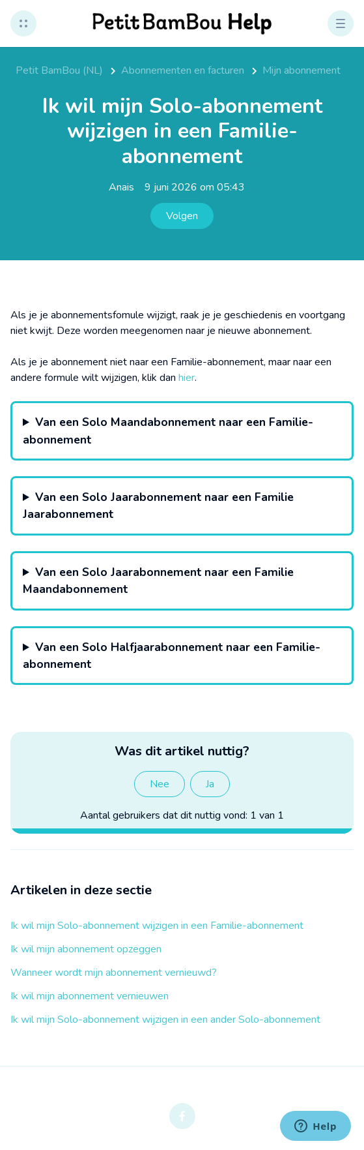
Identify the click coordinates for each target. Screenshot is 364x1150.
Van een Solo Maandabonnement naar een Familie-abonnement (168, 430)
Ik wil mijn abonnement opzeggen (85, 949)
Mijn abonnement (301, 70)
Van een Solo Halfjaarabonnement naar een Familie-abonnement (171, 655)
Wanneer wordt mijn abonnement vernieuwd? (113, 972)
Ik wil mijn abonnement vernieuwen (89, 996)
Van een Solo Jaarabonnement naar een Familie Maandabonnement (158, 580)
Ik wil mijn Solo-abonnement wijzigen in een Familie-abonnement (156, 925)
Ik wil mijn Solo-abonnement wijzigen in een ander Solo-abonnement (165, 1019)
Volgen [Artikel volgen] (182, 216)
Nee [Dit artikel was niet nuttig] (159, 784)
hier (186, 378)
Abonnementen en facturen (182, 70)
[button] (23, 23)
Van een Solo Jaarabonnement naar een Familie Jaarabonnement (158, 505)
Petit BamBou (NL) (59, 70)
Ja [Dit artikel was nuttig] (210, 784)
